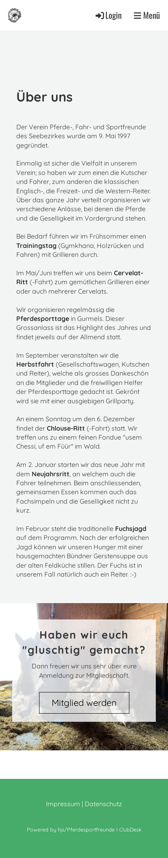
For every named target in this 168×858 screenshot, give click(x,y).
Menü (147, 15)
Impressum (63, 804)
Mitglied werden (84, 702)
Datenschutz (103, 804)
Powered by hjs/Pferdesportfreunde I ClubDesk (84, 829)
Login (108, 15)
